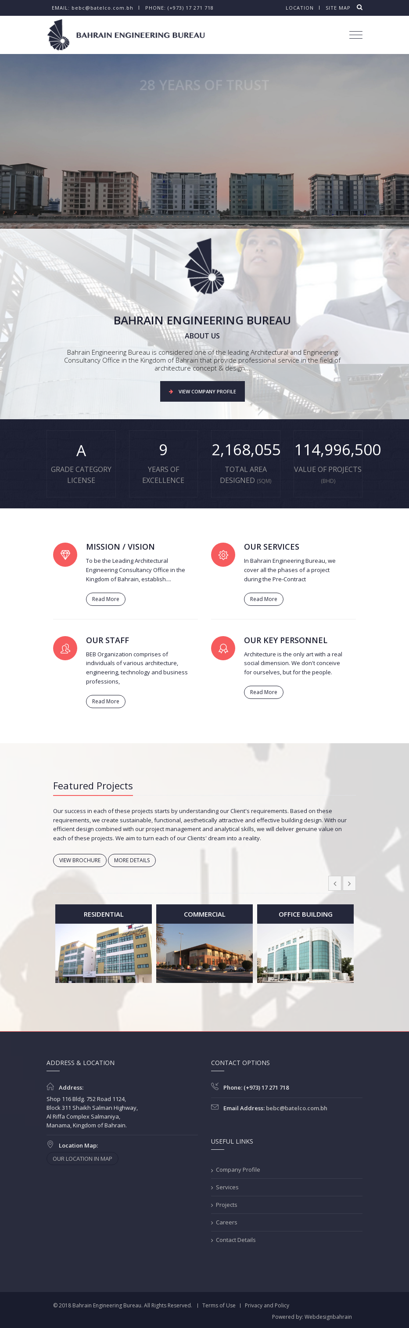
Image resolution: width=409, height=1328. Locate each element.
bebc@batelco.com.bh (102, 7)
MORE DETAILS (132, 860)
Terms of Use (219, 1305)
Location (300, 7)
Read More (105, 599)
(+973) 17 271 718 (191, 7)
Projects (226, 1205)
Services (227, 1187)
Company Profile (238, 1169)
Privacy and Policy (267, 1305)
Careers (226, 1222)
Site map (338, 7)
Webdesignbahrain (328, 1317)
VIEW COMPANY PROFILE (202, 391)
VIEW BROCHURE (79, 860)
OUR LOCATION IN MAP (82, 1158)
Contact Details (236, 1240)
